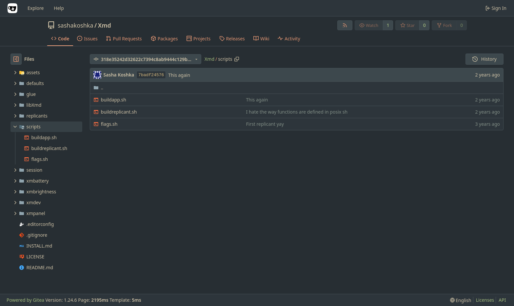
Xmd (104, 25)
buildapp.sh (113, 100)
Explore (36, 8)
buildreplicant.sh (119, 112)
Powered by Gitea (25, 300)
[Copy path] (236, 59)
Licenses (485, 300)
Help (59, 8)
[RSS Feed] (344, 25)
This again (179, 75)
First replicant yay (265, 124)
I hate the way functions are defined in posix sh (297, 112)
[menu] (460, 300)
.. (98, 87)
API (502, 300)
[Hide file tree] (16, 59)
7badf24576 (151, 75)
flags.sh (109, 124)
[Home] (12, 8)
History (484, 59)
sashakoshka (75, 25)
